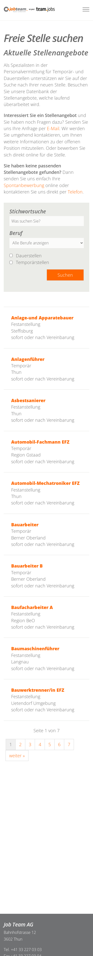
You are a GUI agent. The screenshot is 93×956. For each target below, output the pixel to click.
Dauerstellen (29, 255)
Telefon (75, 192)
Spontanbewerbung (24, 185)
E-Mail (53, 128)
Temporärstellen (33, 262)
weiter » (17, 756)
